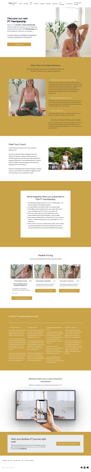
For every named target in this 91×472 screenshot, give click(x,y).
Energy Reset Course (77, 3)
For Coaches (61, 3)
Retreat (36, 3)
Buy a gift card (16, 460)
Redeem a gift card (7, 460)
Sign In (31, 3)
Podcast (42, 3)
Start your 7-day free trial (45, 290)
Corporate (55, 3)
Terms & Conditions (29, 460)
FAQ (22, 460)
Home (20, 3)
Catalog (26, 3)
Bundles (48, 3)
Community (69, 3)
